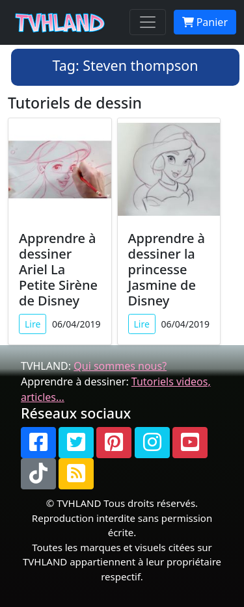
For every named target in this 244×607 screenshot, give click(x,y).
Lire (32, 324)
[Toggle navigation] (147, 22)
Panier (205, 22)
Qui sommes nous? (120, 366)
